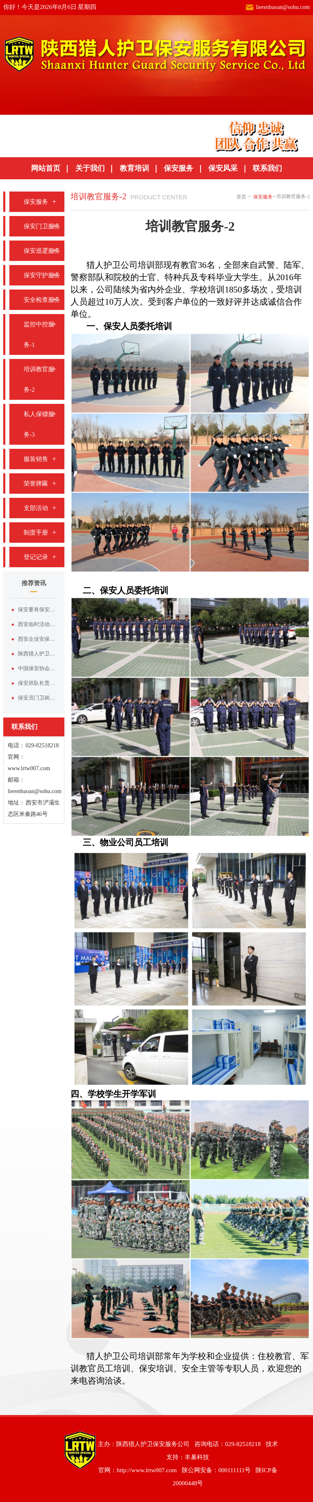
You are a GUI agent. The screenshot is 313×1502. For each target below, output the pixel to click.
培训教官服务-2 (39, 379)
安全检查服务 (42, 299)
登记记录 (36, 557)
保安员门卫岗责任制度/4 (37, 698)
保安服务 (178, 168)
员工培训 (151, 842)
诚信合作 (285, 302)
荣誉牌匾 (36, 483)
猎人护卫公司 (112, 265)
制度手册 (36, 532)
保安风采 (223, 168)
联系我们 (267, 168)
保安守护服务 (42, 275)
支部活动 (36, 508)
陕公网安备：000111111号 (216, 1470)
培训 (163, 326)
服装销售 (36, 459)
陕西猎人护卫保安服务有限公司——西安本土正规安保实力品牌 (37, 654)
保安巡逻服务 (42, 250)
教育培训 (134, 168)
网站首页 (45, 168)
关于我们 (90, 168)
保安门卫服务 (42, 226)
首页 (241, 197)
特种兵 (177, 277)
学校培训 (207, 289)
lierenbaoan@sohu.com (283, 7)
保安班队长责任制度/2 (37, 683)
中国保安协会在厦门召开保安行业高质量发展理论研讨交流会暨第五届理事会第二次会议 (37, 668)
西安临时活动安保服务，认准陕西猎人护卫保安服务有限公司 (37, 624)
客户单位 (182, 302)
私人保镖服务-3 (39, 424)
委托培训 (151, 590)
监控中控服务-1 (39, 334)
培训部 (150, 265)
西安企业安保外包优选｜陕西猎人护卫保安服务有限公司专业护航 (37, 639)
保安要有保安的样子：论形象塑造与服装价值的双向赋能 (37, 609)
